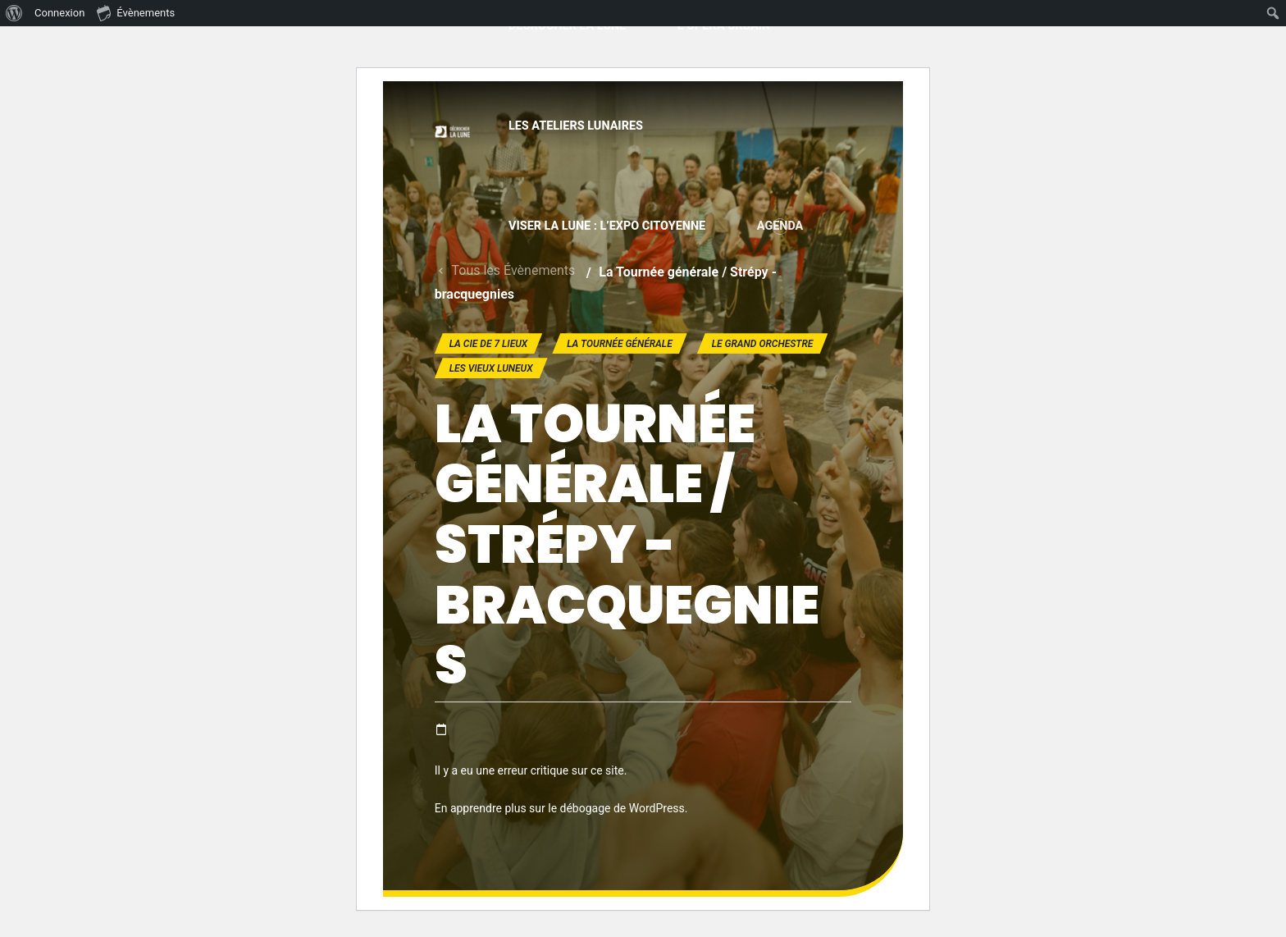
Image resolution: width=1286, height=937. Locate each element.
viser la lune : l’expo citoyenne (606, 226)
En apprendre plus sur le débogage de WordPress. (561, 808)
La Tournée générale (620, 344)
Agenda (780, 226)
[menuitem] (14, 13)
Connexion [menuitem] (59, 13)
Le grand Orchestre (763, 344)
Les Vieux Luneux (491, 368)
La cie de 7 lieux (488, 344)
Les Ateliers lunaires (575, 126)
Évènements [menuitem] (136, 12)
